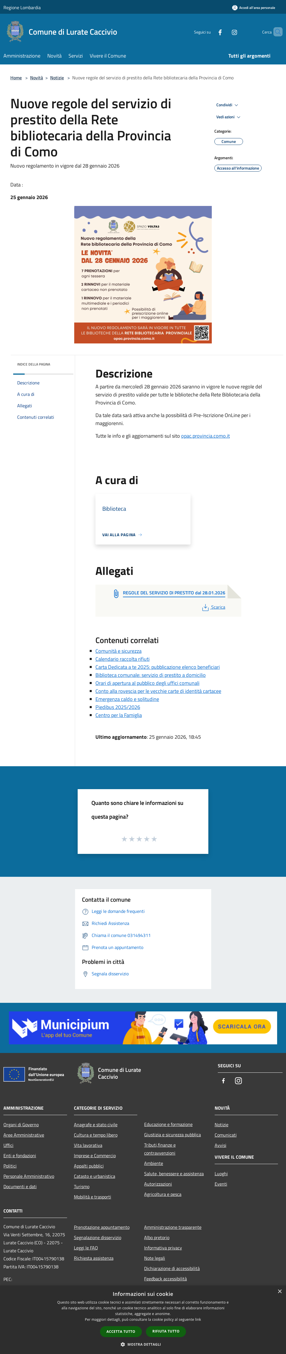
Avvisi (220, 1145)
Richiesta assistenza (93, 1258)
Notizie (57, 77)
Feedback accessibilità (165, 1278)
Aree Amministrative (23, 1134)
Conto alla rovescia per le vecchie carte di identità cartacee (158, 691)
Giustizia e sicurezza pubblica (172, 1134)
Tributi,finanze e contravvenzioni (160, 1148)
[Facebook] (210, 32)
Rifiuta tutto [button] (166, 1331)
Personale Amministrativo (28, 1176)
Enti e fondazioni (19, 1155)
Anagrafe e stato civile (95, 1124)
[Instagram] (224, 32)
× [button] (279, 1292)
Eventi (221, 1183)
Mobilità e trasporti (92, 1196)
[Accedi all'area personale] (254, 7)
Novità (36, 77)
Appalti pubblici (89, 1165)
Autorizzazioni (158, 1183)
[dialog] (143, 1320)
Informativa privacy (163, 1247)
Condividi (228, 105)
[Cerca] (276, 32)
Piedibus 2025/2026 (117, 707)
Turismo (81, 1186)
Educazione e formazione (168, 1124)
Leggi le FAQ (86, 1247)
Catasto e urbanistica (94, 1176)
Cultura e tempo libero (95, 1134)
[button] (143, 1344)
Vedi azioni (229, 117)
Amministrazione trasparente (172, 1227)
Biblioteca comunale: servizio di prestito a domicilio (150, 675)
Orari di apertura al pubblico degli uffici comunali (147, 683)
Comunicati (226, 1134)
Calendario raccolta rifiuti (122, 659)
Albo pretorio (156, 1237)
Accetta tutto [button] (121, 1331)
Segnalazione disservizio (97, 1237)
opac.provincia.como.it (205, 436)
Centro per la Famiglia (118, 715)
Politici (10, 1165)
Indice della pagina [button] (33, 364)
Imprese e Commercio (95, 1155)
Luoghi (221, 1173)
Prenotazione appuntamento (102, 1227)
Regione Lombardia (22, 7)
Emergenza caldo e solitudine (127, 699)
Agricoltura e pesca (162, 1194)
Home (16, 77)
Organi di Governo (21, 1124)
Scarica (213, 607)
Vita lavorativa (88, 1145)
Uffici (8, 1145)
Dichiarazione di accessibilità (172, 1268)
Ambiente (153, 1163)
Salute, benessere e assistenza (174, 1173)
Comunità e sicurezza (118, 651)
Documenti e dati (20, 1186)
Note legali (154, 1258)
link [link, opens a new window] (198, 1319)
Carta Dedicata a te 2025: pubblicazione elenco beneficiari (157, 667)
